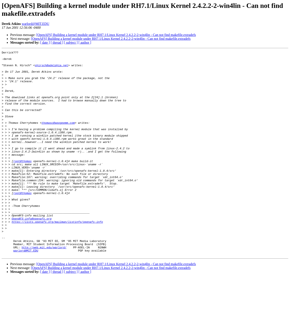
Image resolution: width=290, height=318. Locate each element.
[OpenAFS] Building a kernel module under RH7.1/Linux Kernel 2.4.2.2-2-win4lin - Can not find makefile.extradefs (116, 35)
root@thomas (22, 183)
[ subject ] (71, 42)
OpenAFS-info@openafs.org (31, 252)
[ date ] (45, 42)
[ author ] (85, 42)
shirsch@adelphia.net (51, 68)
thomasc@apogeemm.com (58, 137)
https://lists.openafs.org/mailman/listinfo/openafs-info (57, 256)
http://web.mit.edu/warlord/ (44, 287)
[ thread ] (57, 42)
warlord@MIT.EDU (35, 24)
